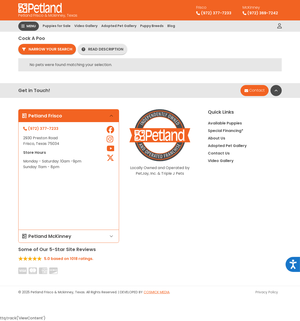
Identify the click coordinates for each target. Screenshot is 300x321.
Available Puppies (225, 123)
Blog (171, 25)
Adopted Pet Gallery (118, 25)
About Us (216, 138)
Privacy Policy (266, 292)
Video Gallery (86, 25)
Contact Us (219, 153)
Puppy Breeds (152, 25)
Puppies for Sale (57, 25)
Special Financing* (225, 130)
